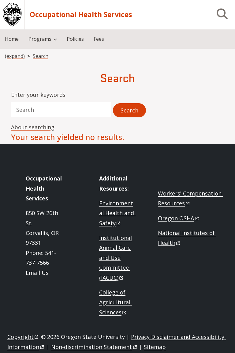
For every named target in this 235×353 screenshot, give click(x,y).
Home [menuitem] (12, 39)
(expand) (15, 56)
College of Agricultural (115, 302)
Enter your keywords (38, 94)
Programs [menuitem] (39, 39)
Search (40, 56)
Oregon (179, 218)
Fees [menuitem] (99, 39)
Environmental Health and (117, 213)
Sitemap (155, 347)
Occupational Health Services (81, 14)
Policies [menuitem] (75, 39)
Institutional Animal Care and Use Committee (115, 257)
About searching (32, 127)
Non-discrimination (94, 347)
